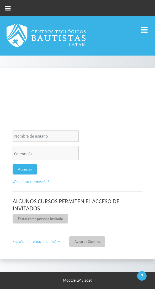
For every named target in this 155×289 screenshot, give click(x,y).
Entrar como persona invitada (40, 218)
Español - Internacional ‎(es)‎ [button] (35, 241)
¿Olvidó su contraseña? (31, 181)
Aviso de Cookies (87, 241)
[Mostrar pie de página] (142, 276)
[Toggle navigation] (144, 27)
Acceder (25, 169)
